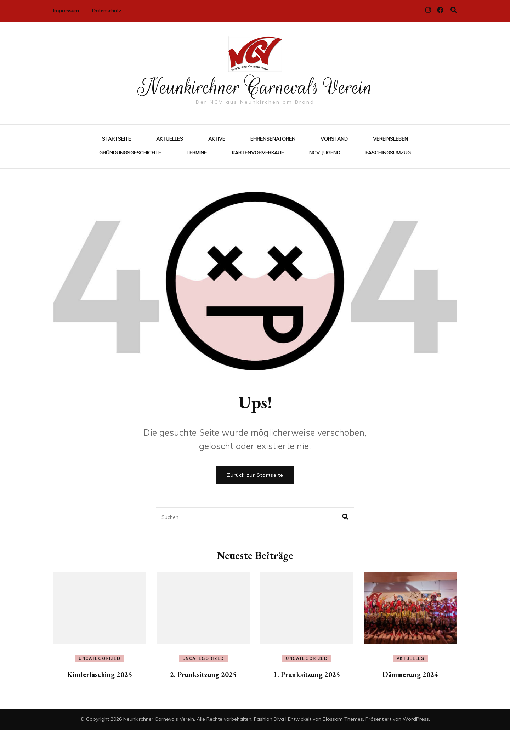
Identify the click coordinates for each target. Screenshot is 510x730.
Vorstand (334, 139)
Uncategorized (99, 658)
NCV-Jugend (324, 152)
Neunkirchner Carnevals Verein (255, 87)
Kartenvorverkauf (258, 152)
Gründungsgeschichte (130, 152)
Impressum (66, 10)
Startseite (116, 139)
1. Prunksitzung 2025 (306, 674)
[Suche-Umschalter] (453, 10)
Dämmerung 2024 (410, 674)
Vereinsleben (390, 139)
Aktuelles (169, 139)
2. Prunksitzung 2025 (203, 674)
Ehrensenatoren (272, 139)
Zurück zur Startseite (255, 475)
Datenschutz (106, 10)
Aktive (216, 139)
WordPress (416, 719)
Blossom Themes (343, 719)
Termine (196, 152)
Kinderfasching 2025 (99, 674)
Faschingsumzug (388, 152)
